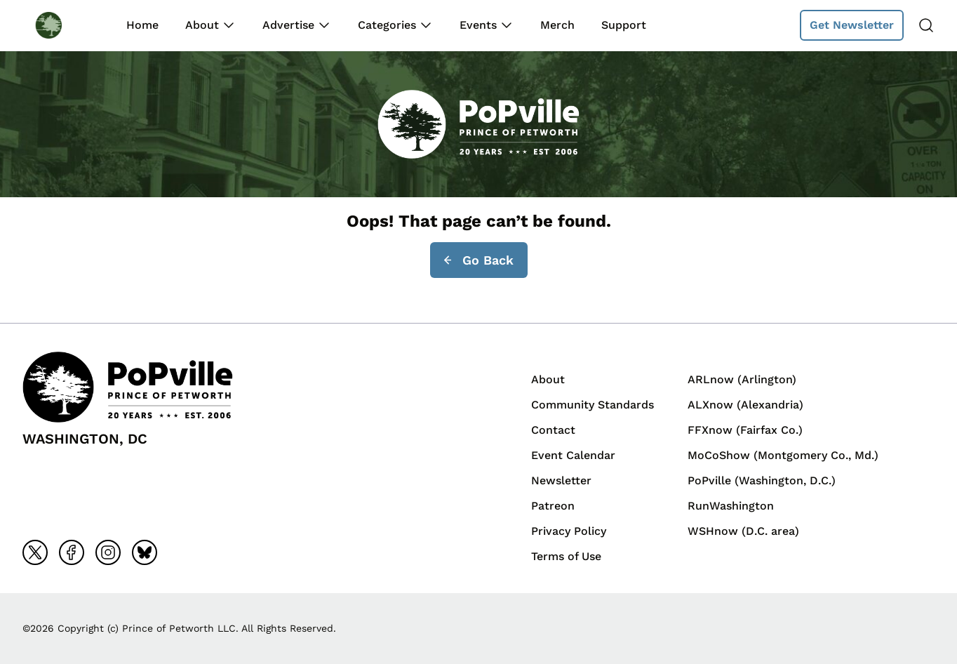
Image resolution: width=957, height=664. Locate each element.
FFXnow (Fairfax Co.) (745, 430)
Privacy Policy (568, 531)
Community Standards (592, 404)
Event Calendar (573, 455)
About (202, 25)
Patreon (553, 505)
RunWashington (731, 505)
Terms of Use (566, 556)
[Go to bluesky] (144, 552)
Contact (553, 430)
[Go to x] (35, 552)
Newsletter (561, 480)
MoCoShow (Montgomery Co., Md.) (783, 455)
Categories (387, 25)
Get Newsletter (852, 25)
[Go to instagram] (108, 552)
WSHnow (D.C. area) (743, 531)
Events (478, 25)
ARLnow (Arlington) (742, 379)
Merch (557, 25)
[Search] (926, 25)
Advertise (288, 25)
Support (623, 25)
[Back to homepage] (61, 25)
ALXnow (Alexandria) (745, 404)
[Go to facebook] (71, 552)
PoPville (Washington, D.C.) (762, 480)
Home (142, 25)
